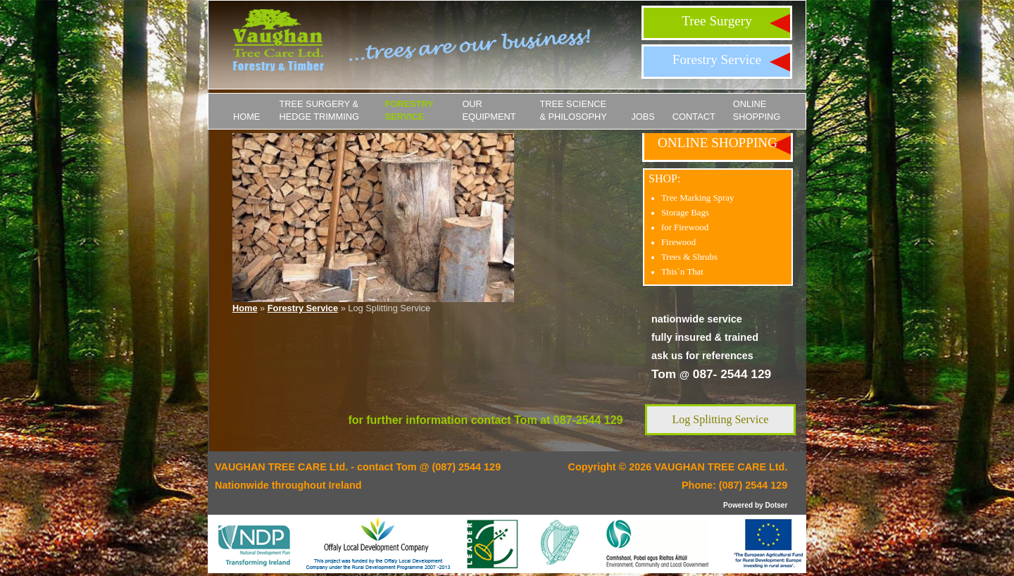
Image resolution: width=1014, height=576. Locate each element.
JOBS (642, 116)
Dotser (776, 505)
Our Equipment (488, 110)
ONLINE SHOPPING (757, 110)
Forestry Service (716, 59)
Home (246, 116)
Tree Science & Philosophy (572, 110)
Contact (693, 116)
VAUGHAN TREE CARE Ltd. (720, 466)
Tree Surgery (717, 20)
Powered (738, 505)
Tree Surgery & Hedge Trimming (319, 110)
